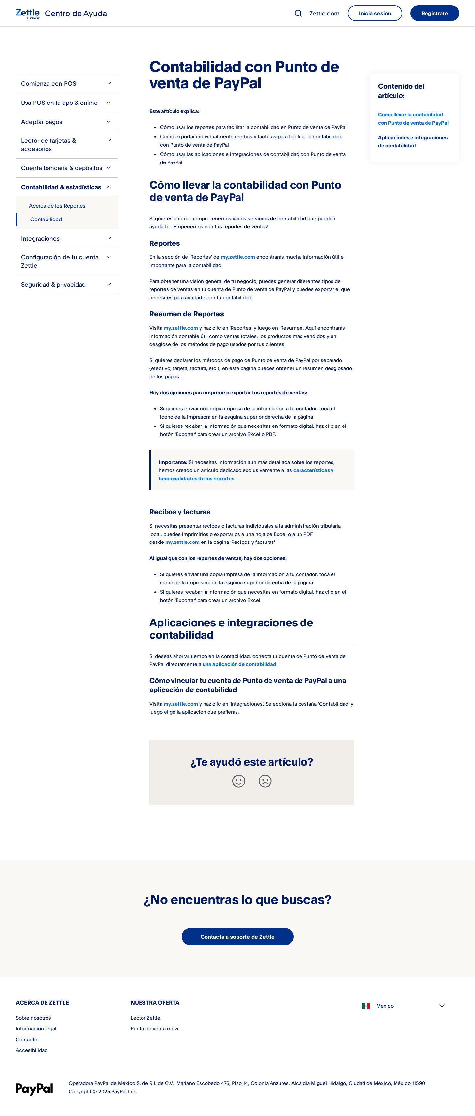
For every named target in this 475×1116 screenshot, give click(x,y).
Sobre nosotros (33, 1017)
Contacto (26, 1039)
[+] (239, 781)
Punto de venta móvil (155, 1028)
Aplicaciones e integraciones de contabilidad (413, 141)
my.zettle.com (238, 256)
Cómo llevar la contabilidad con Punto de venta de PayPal (413, 118)
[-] (265, 781)
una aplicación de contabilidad (239, 664)
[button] (298, 13)
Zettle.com (324, 13)
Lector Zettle (145, 1017)
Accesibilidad (32, 1050)
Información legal (36, 1028)
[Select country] (406, 1006)
